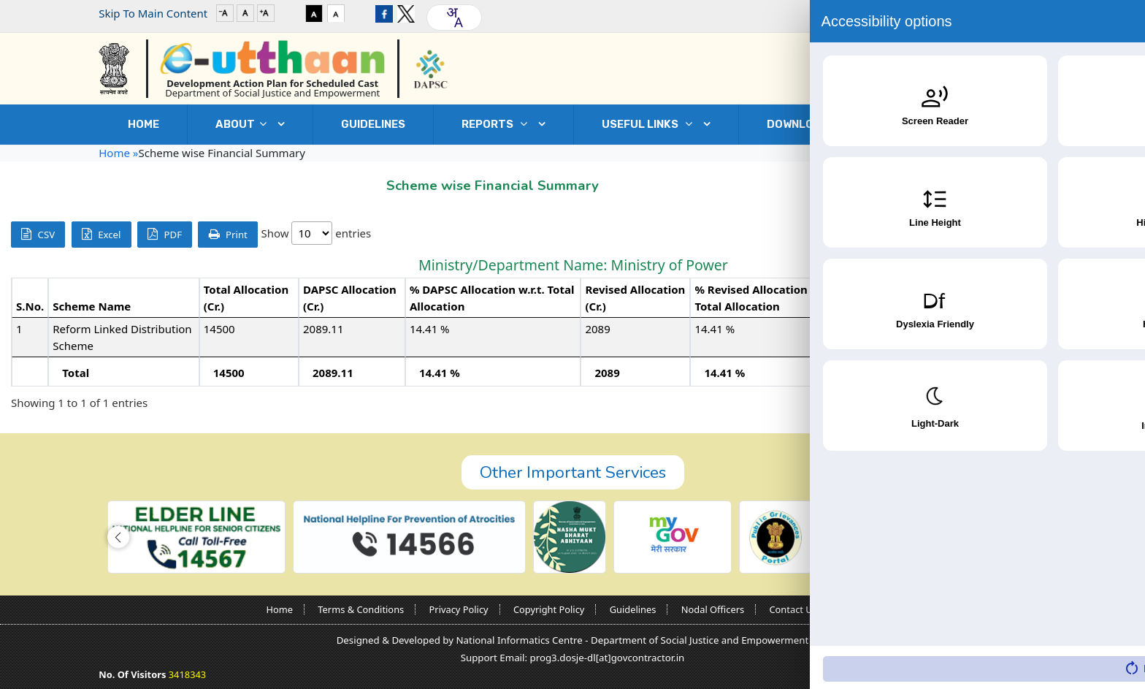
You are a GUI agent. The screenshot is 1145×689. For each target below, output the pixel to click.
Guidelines (633, 609)
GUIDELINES (373, 124)
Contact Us (961, 124)
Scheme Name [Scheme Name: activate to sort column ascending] (92, 306)
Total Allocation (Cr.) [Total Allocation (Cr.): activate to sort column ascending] (246, 297)
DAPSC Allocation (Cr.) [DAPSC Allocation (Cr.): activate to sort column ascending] (350, 297)
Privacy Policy (459, 609)
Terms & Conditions (361, 609)
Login (1000, 13)
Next (1111, 403)
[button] (118, 537)
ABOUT (244, 124)
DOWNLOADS (812, 124)
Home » (118, 152)
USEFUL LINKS (651, 124)
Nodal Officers (712, 609)
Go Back (1016, 182)
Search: (1029, 234)
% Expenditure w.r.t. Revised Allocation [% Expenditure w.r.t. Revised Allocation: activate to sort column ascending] (1044, 297)
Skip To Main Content (153, 13)
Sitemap (860, 609)
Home (143, 124)
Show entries (316, 233)
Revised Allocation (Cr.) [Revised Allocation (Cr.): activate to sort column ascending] (635, 297)
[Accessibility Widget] (1104, 645)
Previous (1028, 403)
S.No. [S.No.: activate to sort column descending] (30, 306)
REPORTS (498, 124)
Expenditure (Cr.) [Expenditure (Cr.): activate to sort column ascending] (908, 297)
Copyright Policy (548, 609)
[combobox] (454, 17)
